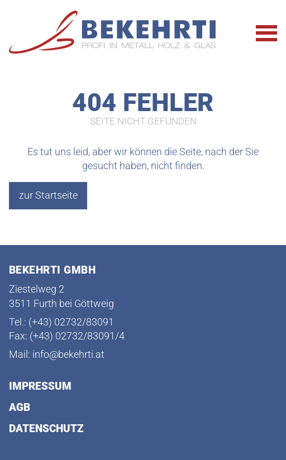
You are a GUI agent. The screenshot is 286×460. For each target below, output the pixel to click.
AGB (19, 408)
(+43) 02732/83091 (71, 322)
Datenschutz (46, 429)
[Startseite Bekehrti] (117, 33)
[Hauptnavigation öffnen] (266, 33)
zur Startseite (48, 195)
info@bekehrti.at (68, 354)
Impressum (40, 386)
